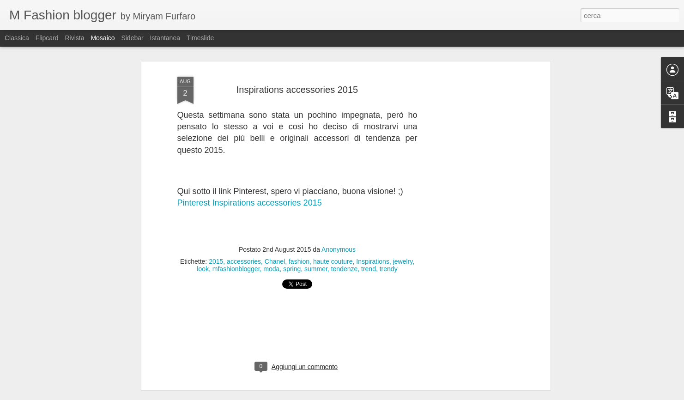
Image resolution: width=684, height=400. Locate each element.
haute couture (333, 261)
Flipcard (47, 38)
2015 (216, 261)
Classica (17, 38)
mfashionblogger (236, 269)
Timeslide (200, 38)
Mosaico (103, 38)
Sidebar (132, 38)
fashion (299, 261)
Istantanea (165, 38)
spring (292, 269)
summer (315, 269)
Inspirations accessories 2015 (297, 90)
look (203, 269)
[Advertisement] (468, 217)
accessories (244, 261)
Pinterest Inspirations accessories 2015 (249, 202)
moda (271, 269)
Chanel (275, 261)
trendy (389, 269)
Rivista (74, 38)
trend (368, 269)
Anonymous (338, 249)
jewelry (403, 261)
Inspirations (372, 261)
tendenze (344, 269)
